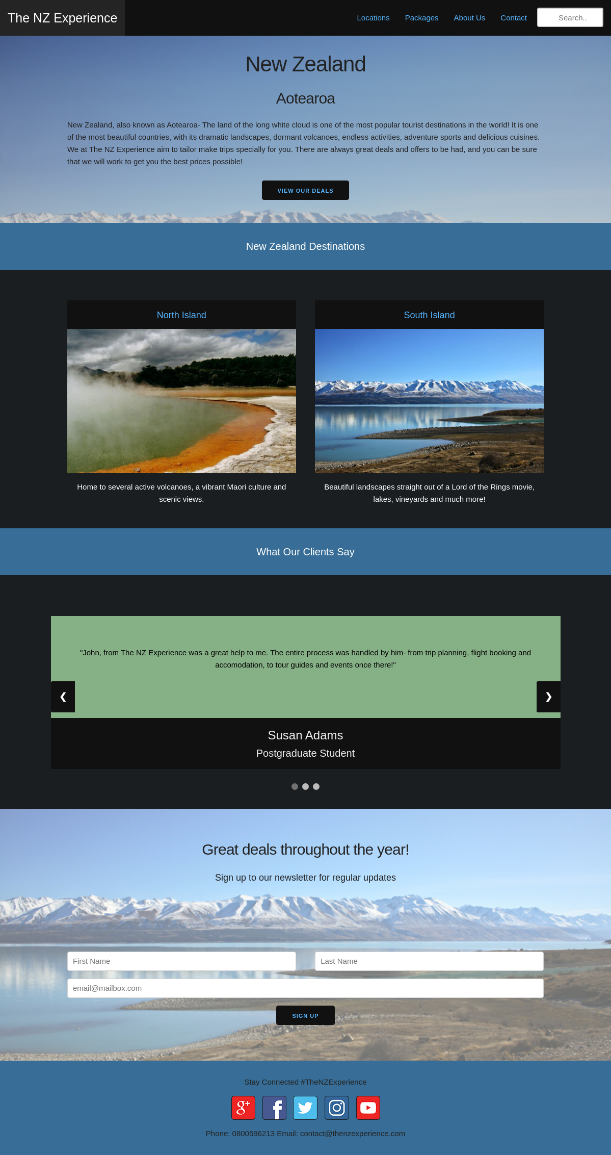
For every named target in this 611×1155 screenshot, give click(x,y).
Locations (373, 17)
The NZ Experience (62, 18)
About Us (470, 17)
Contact (513, 17)
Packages (422, 17)
